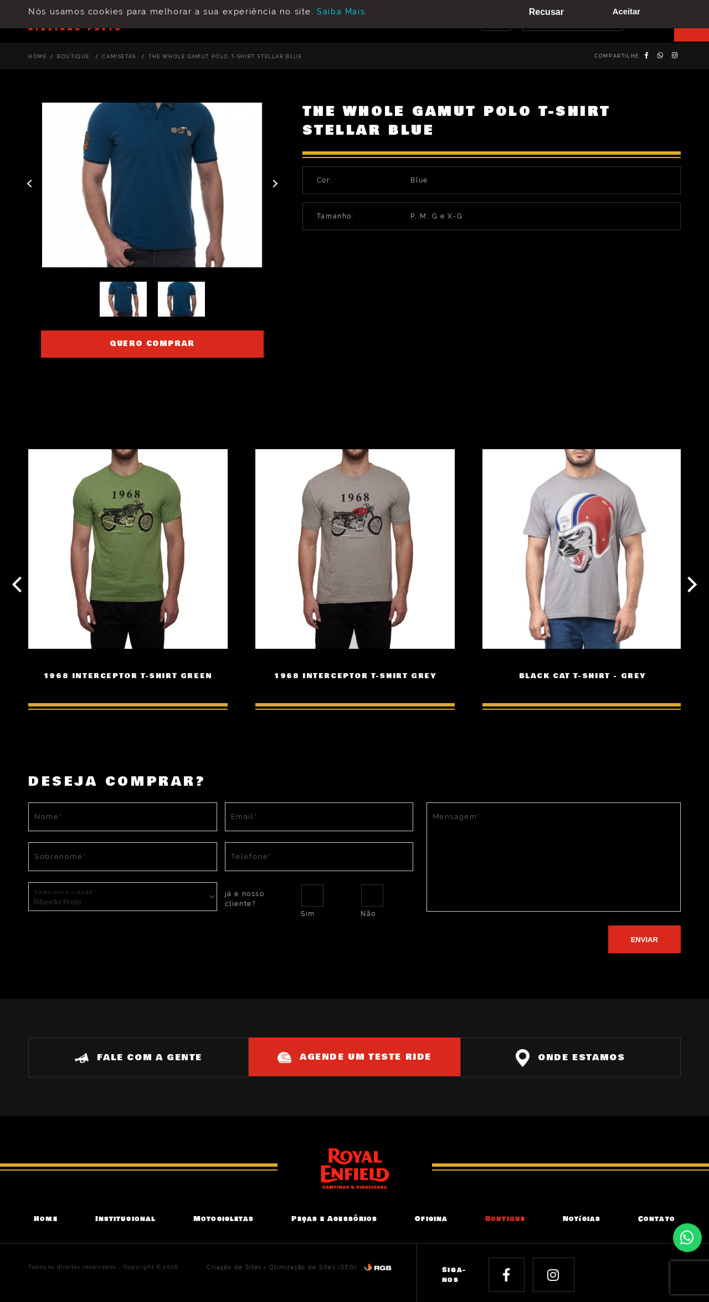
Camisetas (120, 56)
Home (37, 56)
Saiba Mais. (342, 6)
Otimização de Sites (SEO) (317, 1266)
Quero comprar (152, 344)
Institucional (125, 1217)
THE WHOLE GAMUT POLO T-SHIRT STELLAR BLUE (225, 56)
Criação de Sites (245, 1266)
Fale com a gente (133, 1055)
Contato (656, 1217)
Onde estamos (575, 1056)
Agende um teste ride (354, 1055)
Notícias (581, 1217)
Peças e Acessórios (334, 1217)
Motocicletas (223, 1217)
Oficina (431, 1217)
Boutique (74, 56)
